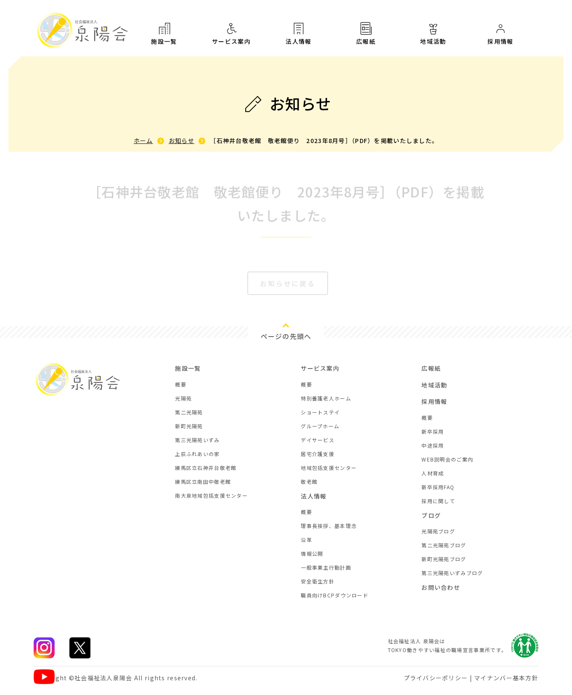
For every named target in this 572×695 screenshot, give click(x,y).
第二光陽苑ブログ (443, 545)
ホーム (143, 140)
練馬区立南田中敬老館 (203, 481)
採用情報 (434, 401)
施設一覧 (164, 33)
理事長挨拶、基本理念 (329, 525)
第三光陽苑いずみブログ (452, 572)
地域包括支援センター (329, 467)
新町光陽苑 (189, 426)
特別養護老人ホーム (326, 398)
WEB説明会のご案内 (447, 459)
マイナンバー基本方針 (506, 678)
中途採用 (432, 445)
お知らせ (181, 140)
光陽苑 (183, 398)
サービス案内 (231, 33)
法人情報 (299, 33)
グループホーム (320, 426)
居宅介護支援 (317, 453)
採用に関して (438, 500)
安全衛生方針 (317, 581)
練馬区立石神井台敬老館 (205, 467)
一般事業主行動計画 (326, 567)
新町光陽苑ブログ (443, 558)
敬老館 (309, 481)
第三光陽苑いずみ (197, 439)
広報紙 (366, 35)
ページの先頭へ (286, 336)
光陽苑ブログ (438, 531)
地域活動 (433, 38)
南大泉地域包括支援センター (211, 495)
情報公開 (312, 553)
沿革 (306, 539)
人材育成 (432, 473)
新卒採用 (432, 431)
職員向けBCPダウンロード (334, 595)
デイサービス (317, 439)
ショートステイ (320, 412)
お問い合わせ (440, 587)
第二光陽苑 (189, 412)
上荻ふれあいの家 (197, 453)
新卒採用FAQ (437, 487)
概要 (180, 384)
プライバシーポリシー (436, 678)
